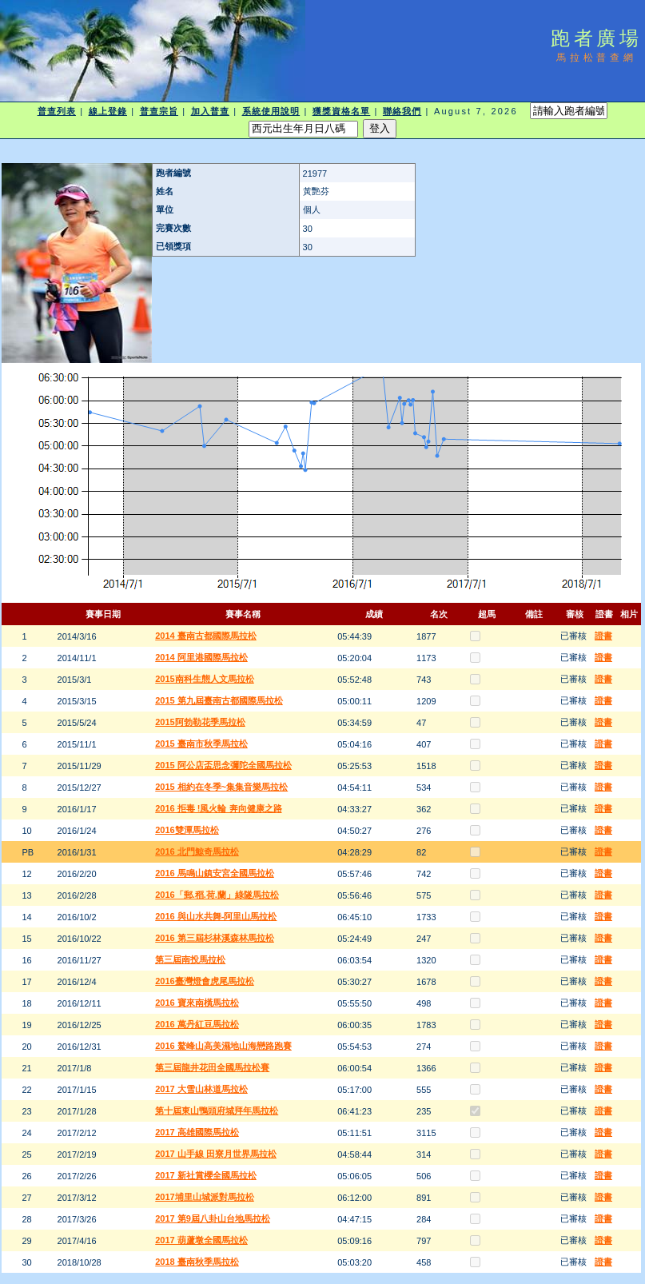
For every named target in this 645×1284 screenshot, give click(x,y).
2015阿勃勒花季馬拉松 (200, 722)
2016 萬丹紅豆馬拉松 (197, 1024)
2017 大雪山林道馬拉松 (201, 1089)
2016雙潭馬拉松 (186, 830)
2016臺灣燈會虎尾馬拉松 (204, 981)
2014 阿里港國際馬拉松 (201, 657)
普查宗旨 (159, 111)
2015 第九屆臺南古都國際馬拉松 (219, 700)
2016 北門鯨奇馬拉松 (197, 851)
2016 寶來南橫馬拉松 (197, 1002)
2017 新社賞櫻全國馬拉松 (206, 1175)
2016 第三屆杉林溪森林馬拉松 (214, 938)
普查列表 (57, 111)
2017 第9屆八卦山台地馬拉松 (212, 1218)
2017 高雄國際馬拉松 (197, 1132)
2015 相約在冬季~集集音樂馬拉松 (221, 787)
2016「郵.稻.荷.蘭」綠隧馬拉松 (217, 894)
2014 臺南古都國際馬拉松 (206, 635)
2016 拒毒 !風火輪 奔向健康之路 (218, 808)
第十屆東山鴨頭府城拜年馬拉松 (216, 1110)
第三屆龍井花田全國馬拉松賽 (212, 1067)
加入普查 (210, 111)
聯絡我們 (402, 111)
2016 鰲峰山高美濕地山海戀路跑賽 (223, 1046)
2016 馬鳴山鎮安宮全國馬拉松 (214, 873)
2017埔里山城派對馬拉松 (204, 1197)
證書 (603, 635)
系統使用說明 (271, 111)
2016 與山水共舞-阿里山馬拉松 (216, 916)
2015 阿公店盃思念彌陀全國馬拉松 (223, 765)
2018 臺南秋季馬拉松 (197, 1261)
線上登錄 (108, 111)
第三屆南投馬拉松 (190, 959)
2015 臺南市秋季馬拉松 (201, 743)
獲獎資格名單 (342, 111)
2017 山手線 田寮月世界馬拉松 (216, 1153)
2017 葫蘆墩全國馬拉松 (201, 1240)
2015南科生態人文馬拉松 (204, 679)
